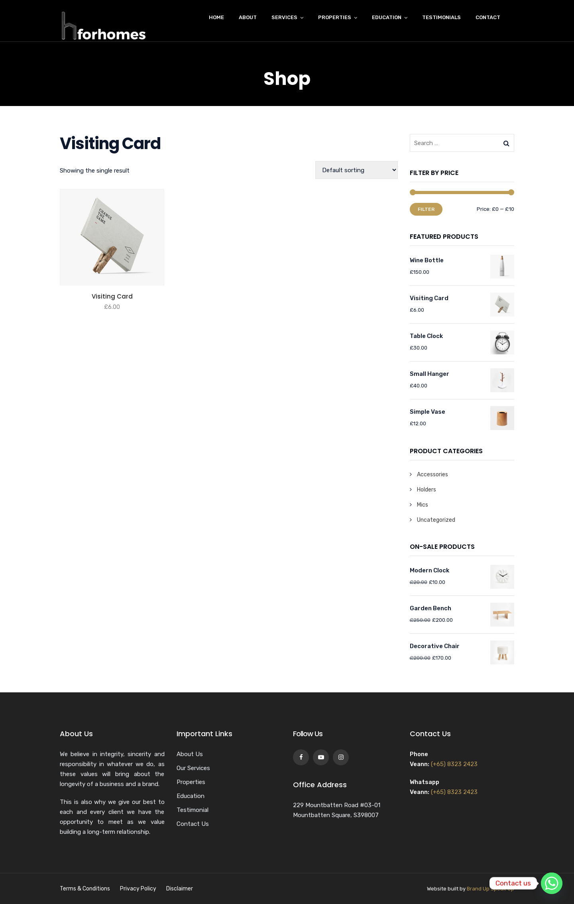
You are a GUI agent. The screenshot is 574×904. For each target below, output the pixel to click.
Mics (422, 504)
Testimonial (192, 810)
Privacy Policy (138, 888)
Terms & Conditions (85, 888)
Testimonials (441, 17)
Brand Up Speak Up (490, 889)
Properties (334, 17)
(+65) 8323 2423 (454, 764)
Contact (488, 17)
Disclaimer (179, 888)
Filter (426, 209)
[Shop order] (356, 170)
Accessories (432, 474)
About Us (190, 754)
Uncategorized (436, 520)
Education (386, 17)
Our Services (193, 768)
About (248, 17)
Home (216, 17)
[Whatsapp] (551, 883)
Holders (426, 489)
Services (284, 17)
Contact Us (193, 823)
